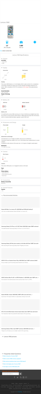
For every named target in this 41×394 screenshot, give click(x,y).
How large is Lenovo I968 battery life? (11, 366)
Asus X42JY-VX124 (17, 388)
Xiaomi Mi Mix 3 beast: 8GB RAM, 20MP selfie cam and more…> (16, 294)
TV (28, 383)
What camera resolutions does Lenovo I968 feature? (14, 361)
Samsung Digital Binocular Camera (30, 385)
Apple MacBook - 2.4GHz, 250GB (21, 386)
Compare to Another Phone (6, 50)
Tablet (16, 383)
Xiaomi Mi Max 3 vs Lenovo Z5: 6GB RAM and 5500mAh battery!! (17, 209)
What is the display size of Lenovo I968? (12, 364)
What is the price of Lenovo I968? (10, 356)
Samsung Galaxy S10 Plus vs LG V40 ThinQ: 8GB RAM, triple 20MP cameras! (19, 226)
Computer (21, 383)
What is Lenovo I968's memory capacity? (12, 358)
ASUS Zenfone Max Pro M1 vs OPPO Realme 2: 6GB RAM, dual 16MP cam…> (20, 277)
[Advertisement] (20, 10)
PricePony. (20, 391)
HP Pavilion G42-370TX (26, 388)
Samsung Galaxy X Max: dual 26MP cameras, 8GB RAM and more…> (17, 328)
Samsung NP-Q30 (10, 386)
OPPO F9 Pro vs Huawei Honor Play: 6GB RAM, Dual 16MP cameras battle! (19, 260)
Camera (25, 383)
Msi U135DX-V (32, 386)
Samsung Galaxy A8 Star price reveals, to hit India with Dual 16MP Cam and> (20, 243)
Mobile (12, 383)
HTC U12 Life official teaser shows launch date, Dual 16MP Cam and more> (19, 311)
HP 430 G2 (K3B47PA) (17, 385)
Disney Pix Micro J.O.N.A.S (6, 385)
